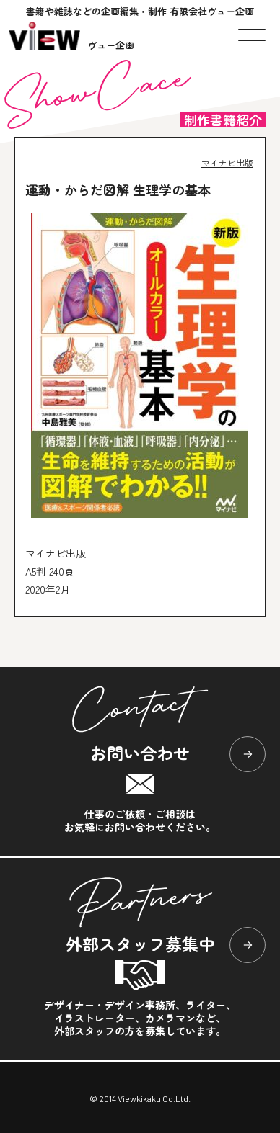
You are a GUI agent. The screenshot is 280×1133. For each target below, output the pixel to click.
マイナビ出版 (227, 162)
